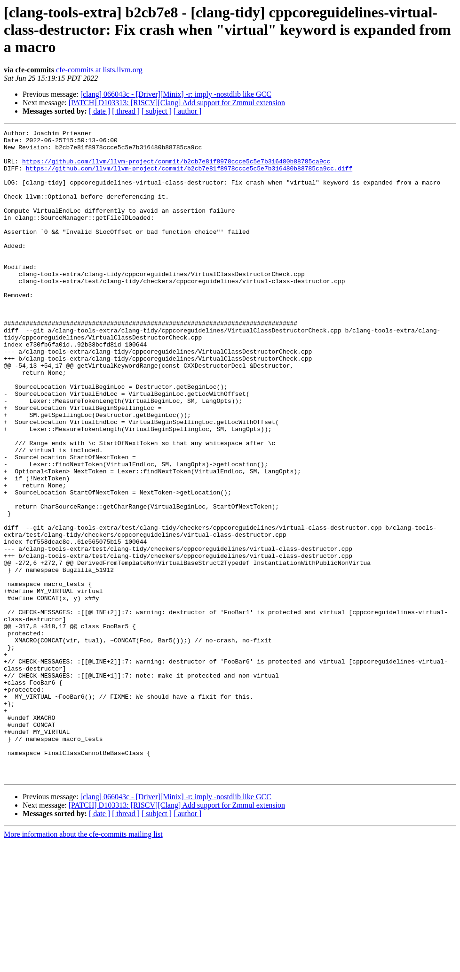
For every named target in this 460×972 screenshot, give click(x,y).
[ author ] (188, 111)
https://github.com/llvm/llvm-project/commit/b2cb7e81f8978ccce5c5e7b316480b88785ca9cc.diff (189, 176)
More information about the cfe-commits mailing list (83, 964)
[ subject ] (157, 111)
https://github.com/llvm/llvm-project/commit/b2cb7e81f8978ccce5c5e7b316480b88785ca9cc (176, 168)
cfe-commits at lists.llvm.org (99, 70)
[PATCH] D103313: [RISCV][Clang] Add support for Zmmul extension (177, 103)
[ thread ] (126, 111)
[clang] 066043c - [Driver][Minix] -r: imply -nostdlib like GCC (175, 94)
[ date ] (99, 111)
